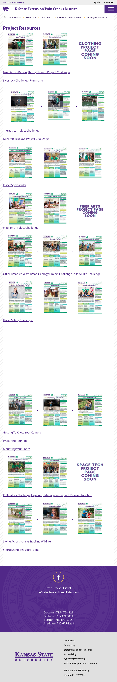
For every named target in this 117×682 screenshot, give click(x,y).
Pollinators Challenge (16, 495)
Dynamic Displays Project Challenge (26, 139)
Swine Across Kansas (16, 541)
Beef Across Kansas (15, 72)
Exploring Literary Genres (47, 495)
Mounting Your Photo (16, 449)
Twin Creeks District (58, 588)
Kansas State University (13, 2)
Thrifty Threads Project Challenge (49, 72)
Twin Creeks (47, 17)
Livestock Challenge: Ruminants (23, 80)
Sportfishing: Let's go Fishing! (21, 549)
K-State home (12, 17)
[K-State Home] (6, 9)
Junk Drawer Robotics (78, 495)
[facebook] (58, 577)
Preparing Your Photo (16, 441)
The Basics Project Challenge (21, 130)
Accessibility (70, 654)
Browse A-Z (109, 2)
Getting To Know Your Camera (22, 432)
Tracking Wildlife (40, 541)
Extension (31, 17)
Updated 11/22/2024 (74, 675)
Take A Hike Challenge (87, 274)
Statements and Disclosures (78, 649)
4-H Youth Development (69, 17)
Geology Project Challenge (55, 274)
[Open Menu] (111, 9)
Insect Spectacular (14, 185)
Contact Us (69, 640)
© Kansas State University (76, 670)
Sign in (97, 2)
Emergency (69, 645)
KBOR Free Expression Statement (80, 663)
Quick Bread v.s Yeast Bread (20, 274)
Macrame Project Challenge (20, 227)
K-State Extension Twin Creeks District (46, 8)
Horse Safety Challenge (18, 320)
